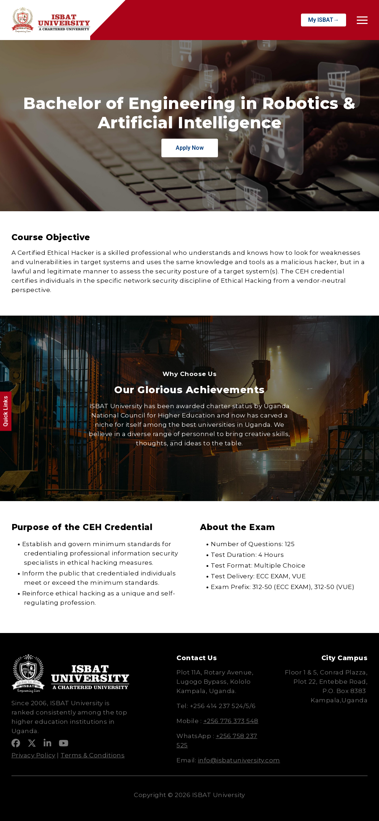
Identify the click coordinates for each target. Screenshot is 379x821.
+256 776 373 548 (230, 720)
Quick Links (5, 411)
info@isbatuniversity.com (239, 760)
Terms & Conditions (92, 755)
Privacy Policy (33, 755)
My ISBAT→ (323, 19)
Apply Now (190, 147)
